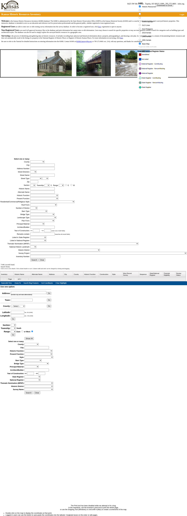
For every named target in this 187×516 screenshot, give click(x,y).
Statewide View (6, 283)
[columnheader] (7, 274)
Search (34, 260)
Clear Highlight (61, 283)
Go (49, 293)
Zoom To (18, 283)
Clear (42, 260)
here (99, 27)
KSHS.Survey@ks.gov (84, 41)
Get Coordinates (47, 283)
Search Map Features (31, 283)
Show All (29, 338)
